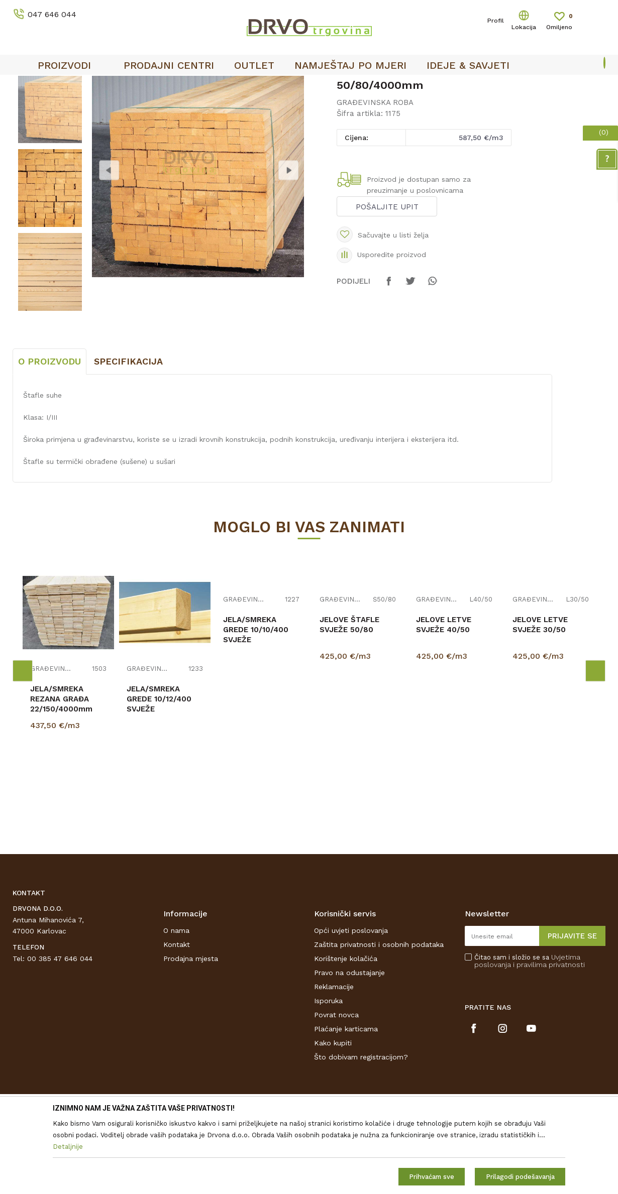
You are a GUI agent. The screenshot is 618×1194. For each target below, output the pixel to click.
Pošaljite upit (387, 281)
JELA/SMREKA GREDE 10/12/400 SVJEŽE (159, 773)
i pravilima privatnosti (549, 1039)
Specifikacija (128, 436)
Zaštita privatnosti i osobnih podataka (379, 1019)
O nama (176, 1005)
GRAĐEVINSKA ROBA (144, 106)
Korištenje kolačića (345, 1033)
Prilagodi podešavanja (520, 1176)
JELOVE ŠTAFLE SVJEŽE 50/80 (349, 699)
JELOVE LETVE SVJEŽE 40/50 (443, 699)
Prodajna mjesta (190, 1033)
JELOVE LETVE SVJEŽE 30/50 (540, 699)
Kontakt (176, 1019)
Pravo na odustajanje (349, 1047)
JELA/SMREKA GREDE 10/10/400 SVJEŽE (255, 704)
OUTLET (307, 86)
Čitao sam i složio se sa (529, 1035)
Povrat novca (336, 1090)
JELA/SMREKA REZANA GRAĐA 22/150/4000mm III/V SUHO (61, 778)
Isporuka (328, 1075)
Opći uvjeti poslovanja (351, 1005)
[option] (309, 86)
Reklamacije (334, 1061)
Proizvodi (27, 106)
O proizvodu (49, 436)
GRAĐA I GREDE (75, 106)
